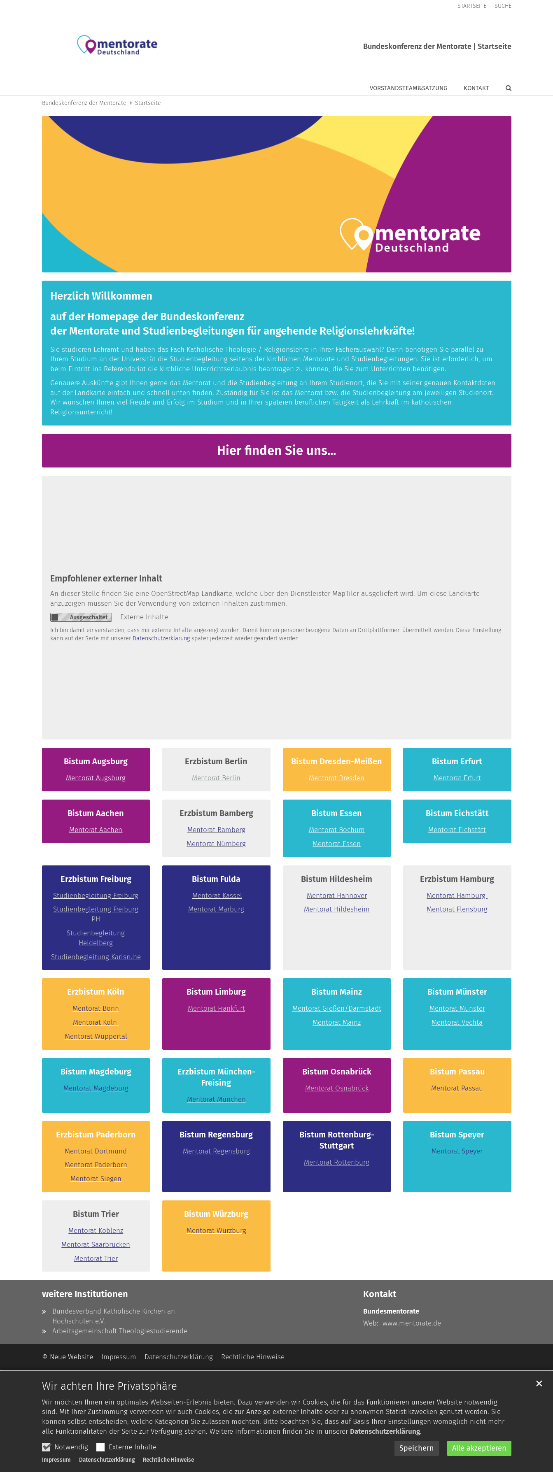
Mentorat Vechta (457, 1022)
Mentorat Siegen (95, 1178)
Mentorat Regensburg (216, 1151)
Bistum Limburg (216, 992)
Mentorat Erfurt (457, 778)
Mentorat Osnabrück (337, 1088)
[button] (503, 89)
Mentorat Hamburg (457, 895)
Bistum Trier (96, 1214)
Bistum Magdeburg (96, 1072)
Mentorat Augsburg (96, 778)
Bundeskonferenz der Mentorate (84, 103)
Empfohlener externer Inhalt (106, 578)
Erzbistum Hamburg (457, 879)
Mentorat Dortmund (96, 1151)
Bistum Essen (336, 813)
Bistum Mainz (336, 992)
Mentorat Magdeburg (95, 1088)
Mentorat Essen (337, 843)
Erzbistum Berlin (216, 761)
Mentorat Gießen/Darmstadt (336, 1008)
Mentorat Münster (457, 1008)
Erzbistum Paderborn (96, 1134)
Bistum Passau (457, 1072)
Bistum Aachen (96, 813)
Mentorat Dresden (336, 778)
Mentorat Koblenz (95, 1230)
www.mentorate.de (412, 1323)
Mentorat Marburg (216, 909)
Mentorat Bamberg (216, 830)
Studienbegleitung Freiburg (95, 895)
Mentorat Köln (96, 1022)
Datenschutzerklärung (385, 1449)
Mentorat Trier (96, 1258)
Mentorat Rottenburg (336, 1162)
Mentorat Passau (457, 1088)
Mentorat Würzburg (216, 1230)
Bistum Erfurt (457, 761)
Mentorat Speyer (457, 1151)
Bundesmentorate (391, 1311)
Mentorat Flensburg (457, 909)
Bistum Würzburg (216, 1214)
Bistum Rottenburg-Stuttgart (336, 1140)
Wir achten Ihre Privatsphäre (109, 1404)
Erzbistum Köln (95, 992)
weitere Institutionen (85, 1294)
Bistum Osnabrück (336, 1072)
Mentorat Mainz (337, 1022)
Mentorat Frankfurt (216, 1008)
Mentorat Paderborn (96, 1164)
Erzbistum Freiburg (96, 879)
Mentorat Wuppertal (96, 1036)
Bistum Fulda (216, 879)
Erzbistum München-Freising (216, 1077)
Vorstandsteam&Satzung (408, 88)
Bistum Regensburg (216, 1134)
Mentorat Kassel (217, 895)
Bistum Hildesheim (336, 879)
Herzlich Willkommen (101, 296)
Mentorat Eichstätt (457, 830)
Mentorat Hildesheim (337, 909)
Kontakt (476, 88)
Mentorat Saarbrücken (95, 1244)
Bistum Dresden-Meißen (336, 761)
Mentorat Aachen (95, 830)
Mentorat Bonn (95, 1008)
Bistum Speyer (457, 1134)
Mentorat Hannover (337, 895)
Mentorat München (216, 1099)
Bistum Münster (457, 992)
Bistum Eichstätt (457, 813)
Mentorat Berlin (216, 778)
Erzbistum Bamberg (216, 813)
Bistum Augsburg (96, 761)
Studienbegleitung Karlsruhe (96, 957)
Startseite (148, 103)
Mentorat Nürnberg (216, 843)
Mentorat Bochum (337, 830)
